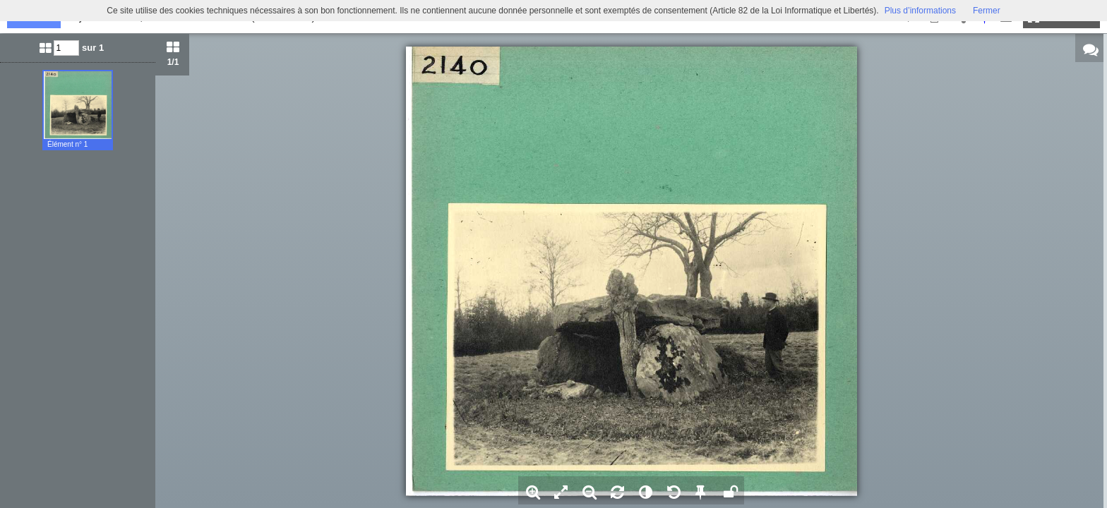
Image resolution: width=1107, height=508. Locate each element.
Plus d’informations (920, 11)
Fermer (986, 11)
